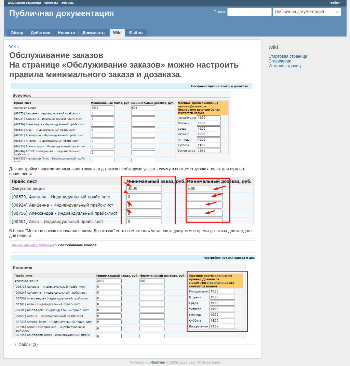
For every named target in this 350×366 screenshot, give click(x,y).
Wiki (117, 32)
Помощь (67, 2)
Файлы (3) (28, 344)
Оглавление (279, 61)
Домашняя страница (24, 2)
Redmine (157, 362)
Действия (40, 32)
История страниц (284, 66)
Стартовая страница (287, 56)
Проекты (51, 2)
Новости (66, 32)
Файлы (136, 32)
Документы (93, 32)
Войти (335, 2)
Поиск (219, 12)
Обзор (17, 32)
